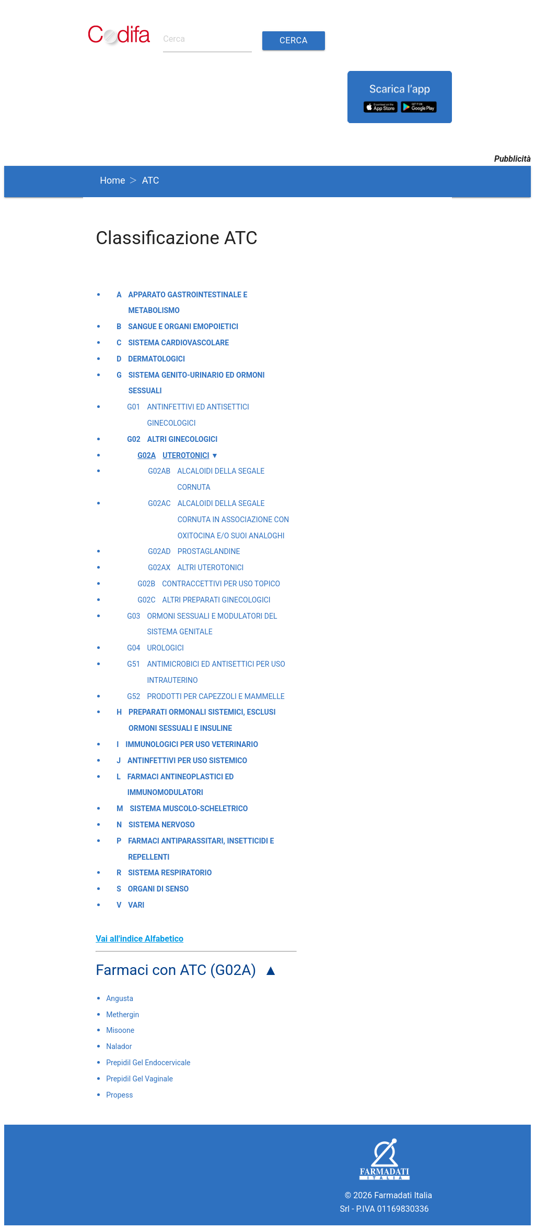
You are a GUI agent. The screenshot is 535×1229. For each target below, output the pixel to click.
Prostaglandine (209, 551)
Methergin (122, 1014)
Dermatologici (156, 358)
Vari (136, 904)
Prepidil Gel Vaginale (139, 1078)
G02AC (159, 503)
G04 (133, 648)
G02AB (159, 471)
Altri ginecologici (182, 439)
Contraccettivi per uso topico (221, 583)
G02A (146, 455)
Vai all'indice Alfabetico (139, 938)
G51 (133, 663)
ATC (150, 179)
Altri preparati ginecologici (216, 599)
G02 (134, 439)
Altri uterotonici (210, 567)
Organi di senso (158, 888)
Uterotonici (185, 455)
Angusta (119, 998)
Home (112, 179)
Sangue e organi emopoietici (183, 326)
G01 (133, 407)
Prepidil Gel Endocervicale (148, 1062)
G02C (146, 599)
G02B (146, 583)
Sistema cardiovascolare (178, 342)
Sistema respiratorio (170, 873)
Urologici (165, 648)
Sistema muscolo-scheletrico (189, 808)
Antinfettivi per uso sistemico (187, 760)
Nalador (119, 1046)
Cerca (293, 40)
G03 (133, 615)
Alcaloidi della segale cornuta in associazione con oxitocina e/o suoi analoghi (233, 519)
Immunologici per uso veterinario (191, 744)
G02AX (159, 567)
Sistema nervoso (162, 824)
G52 (133, 696)
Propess (119, 1094)
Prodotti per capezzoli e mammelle (215, 696)
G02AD (159, 551)
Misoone (120, 1030)
